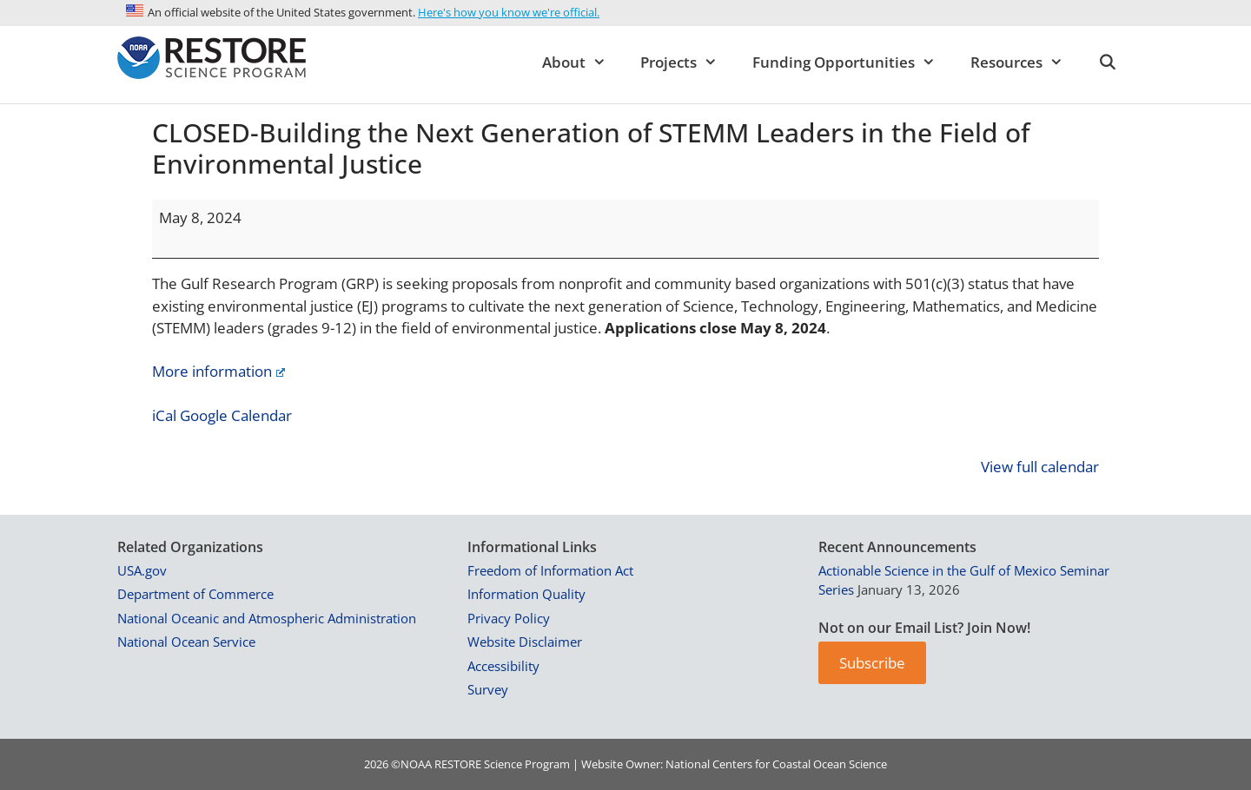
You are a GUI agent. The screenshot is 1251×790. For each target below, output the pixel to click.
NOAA (416, 764)
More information (218, 371)
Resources (1025, 62)
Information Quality (526, 593)
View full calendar (1040, 467)
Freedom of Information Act (550, 570)
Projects (687, 62)
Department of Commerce (195, 593)
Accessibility (503, 666)
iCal (164, 415)
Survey (487, 689)
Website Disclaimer (524, 641)
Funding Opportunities (852, 62)
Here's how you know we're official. (508, 12)
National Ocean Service (186, 641)
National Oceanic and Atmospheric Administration (266, 618)
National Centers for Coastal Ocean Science (776, 764)
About (583, 62)
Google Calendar (236, 415)
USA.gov (142, 570)
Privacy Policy (508, 618)
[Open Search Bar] (1107, 62)
